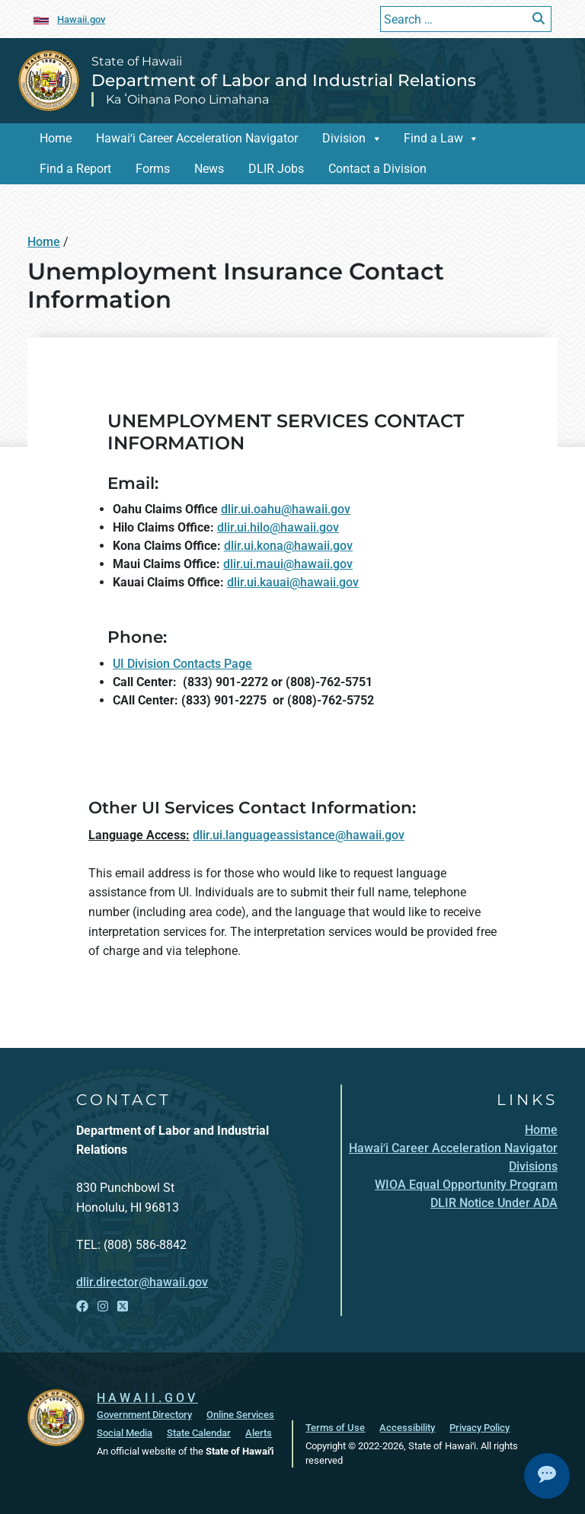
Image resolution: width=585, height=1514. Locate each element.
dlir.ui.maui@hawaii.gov (288, 564)
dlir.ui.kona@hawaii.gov (288, 545)
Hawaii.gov (81, 19)
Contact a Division (377, 168)
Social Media (124, 1433)
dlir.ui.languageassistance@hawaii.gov (298, 835)
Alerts (258, 1433)
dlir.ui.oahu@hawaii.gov (285, 509)
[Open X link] (122, 1306)
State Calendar (199, 1433)
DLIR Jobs (276, 168)
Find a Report (75, 168)
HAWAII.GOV (147, 1398)
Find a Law (433, 138)
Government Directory (144, 1414)
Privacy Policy (479, 1427)
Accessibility (407, 1427)
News (209, 168)
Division (344, 138)
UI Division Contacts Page (182, 663)
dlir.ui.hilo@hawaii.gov (278, 527)
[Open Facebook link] (82, 1306)
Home (56, 138)
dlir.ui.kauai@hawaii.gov (293, 582)
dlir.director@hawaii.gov (142, 1282)
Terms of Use (335, 1427)
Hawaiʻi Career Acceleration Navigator (197, 138)
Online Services (240, 1414)
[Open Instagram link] (103, 1306)
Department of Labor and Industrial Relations (283, 80)
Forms (153, 168)
